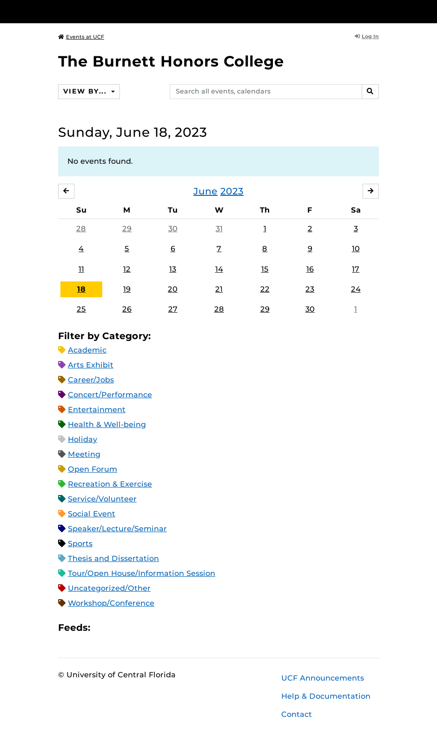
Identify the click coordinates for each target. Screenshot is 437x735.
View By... (86, 91)
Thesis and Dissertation (113, 558)
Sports (80, 543)
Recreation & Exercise (110, 484)
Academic (87, 350)
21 (219, 289)
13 (172, 269)
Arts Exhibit (90, 365)
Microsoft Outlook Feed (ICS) (118, 627)
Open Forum (92, 469)
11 (81, 269)
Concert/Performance (110, 394)
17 (355, 269)
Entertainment (97, 409)
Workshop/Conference (111, 603)
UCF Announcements (322, 678)
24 (356, 289)
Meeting (84, 454)
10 (356, 248)
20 (173, 289)
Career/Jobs (91, 379)
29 (127, 228)
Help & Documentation (326, 696)
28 (81, 228)
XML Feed (150, 627)
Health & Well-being (107, 424)
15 (265, 269)
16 (310, 269)
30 (173, 228)
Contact (296, 714)
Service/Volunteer (102, 498)
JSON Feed (165, 627)
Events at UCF (81, 36)
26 (127, 309)
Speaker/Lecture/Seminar (117, 528)
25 (81, 309)
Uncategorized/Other (109, 588)
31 (219, 228)
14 (219, 269)
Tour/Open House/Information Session (141, 573)
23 (309, 289)
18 (81, 289)
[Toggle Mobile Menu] (377, 10)
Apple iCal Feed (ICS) (102, 627)
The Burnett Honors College (171, 61)
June (205, 191)
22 (265, 289)
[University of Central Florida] (120, 11)
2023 (232, 191)
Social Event (91, 513)
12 (127, 269)
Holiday (82, 439)
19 (127, 289)
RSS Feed (134, 627)
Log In (367, 36)
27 (173, 309)
